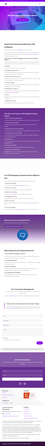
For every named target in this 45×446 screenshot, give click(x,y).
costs (12, 102)
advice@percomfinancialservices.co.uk (10, 416)
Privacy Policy (26, 409)
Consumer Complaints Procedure (31, 418)
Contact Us (4, 397)
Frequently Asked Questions (8, 395)
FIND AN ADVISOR (23, 20)
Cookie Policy (26, 411)
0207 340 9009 (7, 413)
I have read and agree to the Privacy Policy (11, 340)
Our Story (4, 392)
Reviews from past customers (13, 226)
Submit (39, 342)
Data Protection (27, 413)
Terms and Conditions (28, 416)
